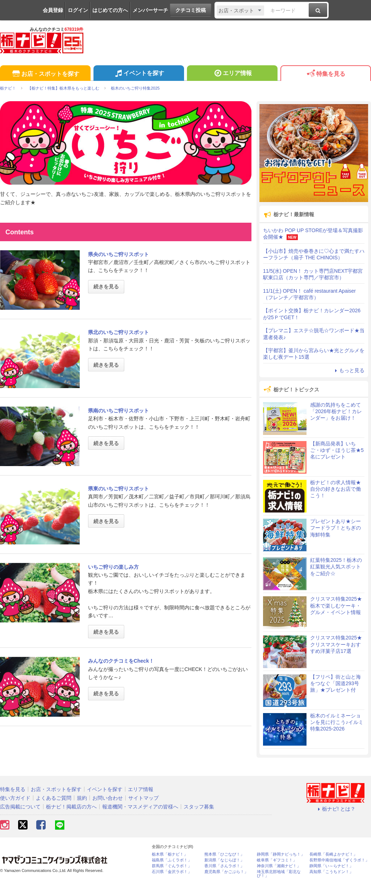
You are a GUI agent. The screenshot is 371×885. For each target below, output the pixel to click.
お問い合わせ (107, 798)
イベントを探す (138, 74)
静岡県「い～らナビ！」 (331, 866)
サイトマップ (143, 798)
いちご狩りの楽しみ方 (113, 567)
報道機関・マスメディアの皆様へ (140, 807)
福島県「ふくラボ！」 (172, 860)
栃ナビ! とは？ (335, 809)
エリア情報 (232, 74)
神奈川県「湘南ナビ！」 (279, 866)
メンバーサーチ (150, 10)
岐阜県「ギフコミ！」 (277, 860)
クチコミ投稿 (190, 10)
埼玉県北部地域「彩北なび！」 (279, 874)
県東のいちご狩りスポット (118, 488)
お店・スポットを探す (45, 74)
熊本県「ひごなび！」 (224, 854)
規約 (82, 798)
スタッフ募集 (199, 807)
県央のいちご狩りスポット (118, 254)
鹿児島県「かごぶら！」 (226, 872)
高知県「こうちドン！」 (331, 872)
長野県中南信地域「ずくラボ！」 (339, 860)
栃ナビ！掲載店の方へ (71, 807)
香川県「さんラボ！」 (224, 866)
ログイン (78, 10)
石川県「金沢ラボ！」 (172, 872)
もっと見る (348, 370)
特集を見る (325, 74)
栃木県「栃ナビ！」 (170, 854)
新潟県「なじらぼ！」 (224, 860)
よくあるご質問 (53, 798)
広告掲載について (20, 807)
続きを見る (106, 286)
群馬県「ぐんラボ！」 (172, 866)
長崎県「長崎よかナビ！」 (333, 854)
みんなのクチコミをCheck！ (121, 661)
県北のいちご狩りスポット (118, 332)
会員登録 (53, 10)
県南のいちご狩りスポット (118, 410)
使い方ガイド (15, 798)
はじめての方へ (110, 10)
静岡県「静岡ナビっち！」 (281, 854)
